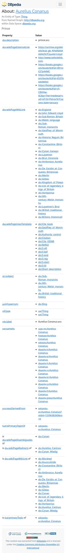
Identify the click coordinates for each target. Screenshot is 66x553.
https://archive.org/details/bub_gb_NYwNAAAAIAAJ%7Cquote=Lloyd (50, 51)
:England (44, 109)
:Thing (43, 311)
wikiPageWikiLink (13, 109)
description (10, 40)
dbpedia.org (29, 23)
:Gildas (43, 178)
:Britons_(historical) (50, 217)
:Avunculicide (47, 462)
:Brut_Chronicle (48, 158)
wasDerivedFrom (13, 408)
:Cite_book (45, 224)
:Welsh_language (49, 120)
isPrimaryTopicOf (13, 425)
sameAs (8, 328)
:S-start (43, 262)
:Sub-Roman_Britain (50, 116)
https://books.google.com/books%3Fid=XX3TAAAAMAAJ (51, 78)
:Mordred (45, 458)
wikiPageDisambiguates (17, 439)
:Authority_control (49, 234)
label (7, 321)
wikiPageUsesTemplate (16, 224)
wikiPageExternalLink (16, 47)
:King (42, 304)
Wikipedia (41, 541)
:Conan (43, 436)
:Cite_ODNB (46, 241)
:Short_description (49, 269)
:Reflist (43, 244)
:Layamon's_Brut (49, 206)
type (6, 311)
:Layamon (45, 154)
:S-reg (43, 258)
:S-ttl (42, 265)
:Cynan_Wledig (47, 451)
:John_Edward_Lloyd (50, 113)
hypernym (10, 304)
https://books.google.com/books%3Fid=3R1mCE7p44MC (50, 68)
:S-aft (42, 248)
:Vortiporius (46, 192)
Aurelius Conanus (32, 11)
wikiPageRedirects (17, 448)
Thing (24, 16)
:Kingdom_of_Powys (50, 182)
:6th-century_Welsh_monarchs (50, 200)
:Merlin (43, 175)
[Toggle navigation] (60, 4)
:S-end (43, 255)
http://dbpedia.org (34, 20)
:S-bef (43, 251)
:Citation (44, 237)
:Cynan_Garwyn (48, 151)
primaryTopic (14, 517)
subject (8, 276)
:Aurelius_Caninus (49, 448)
